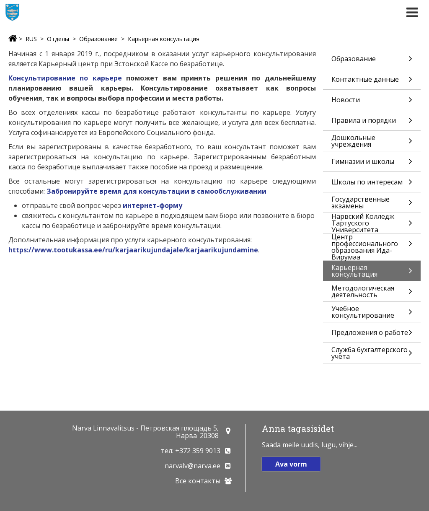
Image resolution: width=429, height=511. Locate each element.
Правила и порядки (371, 123)
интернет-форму (152, 205)
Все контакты (197, 480)
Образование (98, 39)
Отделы (58, 39)
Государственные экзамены (371, 204)
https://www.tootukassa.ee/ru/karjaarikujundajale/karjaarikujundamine (133, 249)
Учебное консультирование (371, 313)
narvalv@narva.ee (192, 465)
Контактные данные (371, 82)
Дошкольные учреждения (371, 142)
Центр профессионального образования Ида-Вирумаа (371, 246)
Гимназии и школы (371, 164)
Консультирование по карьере (65, 78)
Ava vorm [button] (291, 464)
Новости (371, 102)
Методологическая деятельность (371, 292)
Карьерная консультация (163, 39)
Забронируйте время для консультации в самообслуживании (156, 191)
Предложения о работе (371, 335)
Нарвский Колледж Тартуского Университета (371, 223)
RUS (31, 39)
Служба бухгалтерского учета (371, 354)
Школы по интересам (371, 184)
